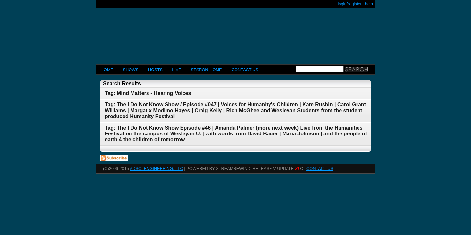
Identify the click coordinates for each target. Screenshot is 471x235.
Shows (130, 69)
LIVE (176, 69)
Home (107, 69)
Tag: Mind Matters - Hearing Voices (148, 93)
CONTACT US (245, 69)
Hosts (155, 69)
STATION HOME (206, 69)
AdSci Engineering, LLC (156, 168)
